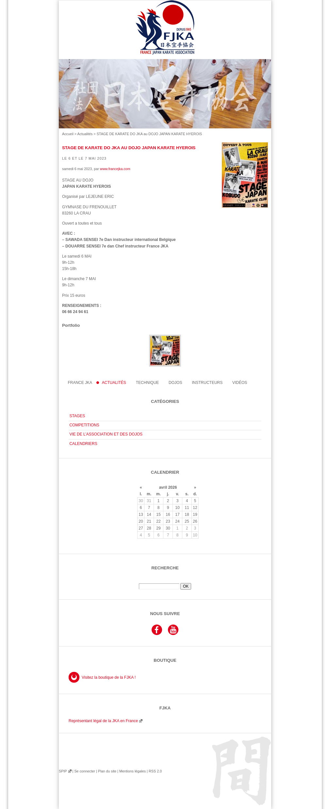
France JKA (80, 382)
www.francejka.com (115, 169)
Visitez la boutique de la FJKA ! (109, 677)
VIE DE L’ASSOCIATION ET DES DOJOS (105, 434)
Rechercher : (165, 581)
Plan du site (107, 771)
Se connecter (84, 771)
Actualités (85, 134)
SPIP (63, 771)
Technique (147, 382)
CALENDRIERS (83, 443)
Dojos (175, 382)
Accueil (68, 134)
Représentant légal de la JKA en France (103, 721)
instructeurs (207, 382)
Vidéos (239, 382)
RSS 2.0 (155, 771)
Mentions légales (132, 771)
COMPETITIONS (84, 425)
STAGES (77, 416)
